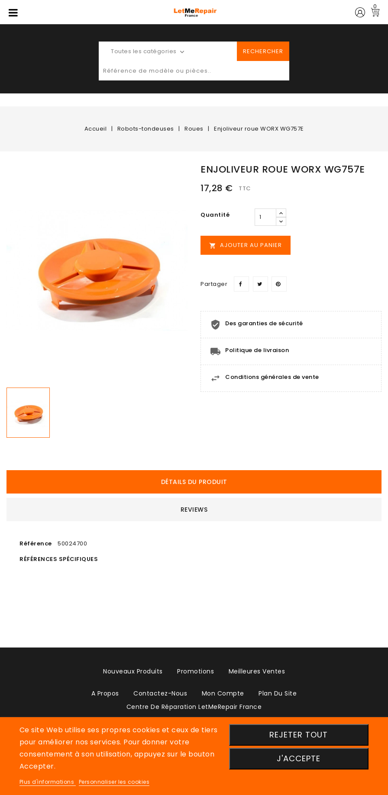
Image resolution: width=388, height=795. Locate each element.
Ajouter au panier (245, 245)
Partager (241, 284)
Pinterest (279, 284)
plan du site (278, 693)
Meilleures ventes (257, 671)
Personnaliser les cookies (114, 781)
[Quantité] (265, 217)
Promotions (195, 671)
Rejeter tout (298, 734)
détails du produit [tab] (194, 482)
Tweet (260, 284)
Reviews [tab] (194, 509)
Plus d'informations (47, 781)
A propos (105, 693)
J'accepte (298, 758)
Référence (35, 543)
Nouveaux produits (133, 671)
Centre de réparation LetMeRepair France (194, 706)
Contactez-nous (160, 693)
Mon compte (223, 693)
